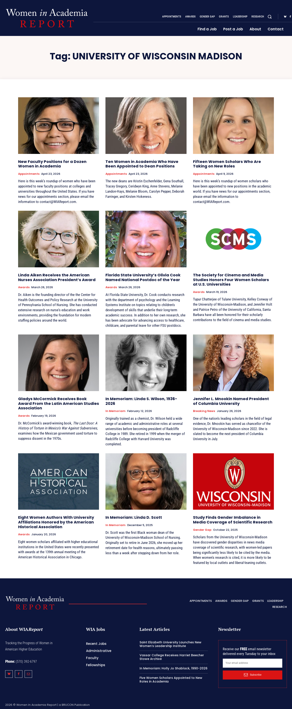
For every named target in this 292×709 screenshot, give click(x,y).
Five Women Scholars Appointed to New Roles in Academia (171, 680)
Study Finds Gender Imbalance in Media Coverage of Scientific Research (232, 520)
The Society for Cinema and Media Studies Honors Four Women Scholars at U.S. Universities (231, 279)
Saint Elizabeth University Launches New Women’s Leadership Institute (170, 644)
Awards (24, 287)
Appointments (28, 174)
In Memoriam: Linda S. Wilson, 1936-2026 (141, 401)
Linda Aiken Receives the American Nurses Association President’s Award (57, 277)
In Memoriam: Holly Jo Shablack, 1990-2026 (173, 668)
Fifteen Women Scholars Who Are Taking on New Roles (227, 164)
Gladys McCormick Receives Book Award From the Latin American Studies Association (58, 403)
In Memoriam (115, 411)
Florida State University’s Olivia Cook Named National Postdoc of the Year (143, 277)
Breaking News (204, 411)
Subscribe (252, 675)
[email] (252, 663)
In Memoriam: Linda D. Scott (133, 517)
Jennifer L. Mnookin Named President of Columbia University (231, 401)
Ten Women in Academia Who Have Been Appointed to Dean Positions (141, 164)
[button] (269, 16)
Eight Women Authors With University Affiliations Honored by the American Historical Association (56, 522)
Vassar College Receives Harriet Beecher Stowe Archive (172, 657)
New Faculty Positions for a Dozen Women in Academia (52, 164)
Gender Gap (202, 530)
